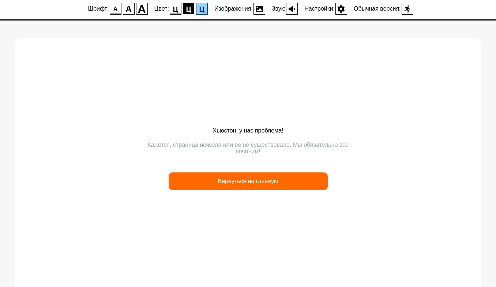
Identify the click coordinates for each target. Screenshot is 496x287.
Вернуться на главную (248, 181)
